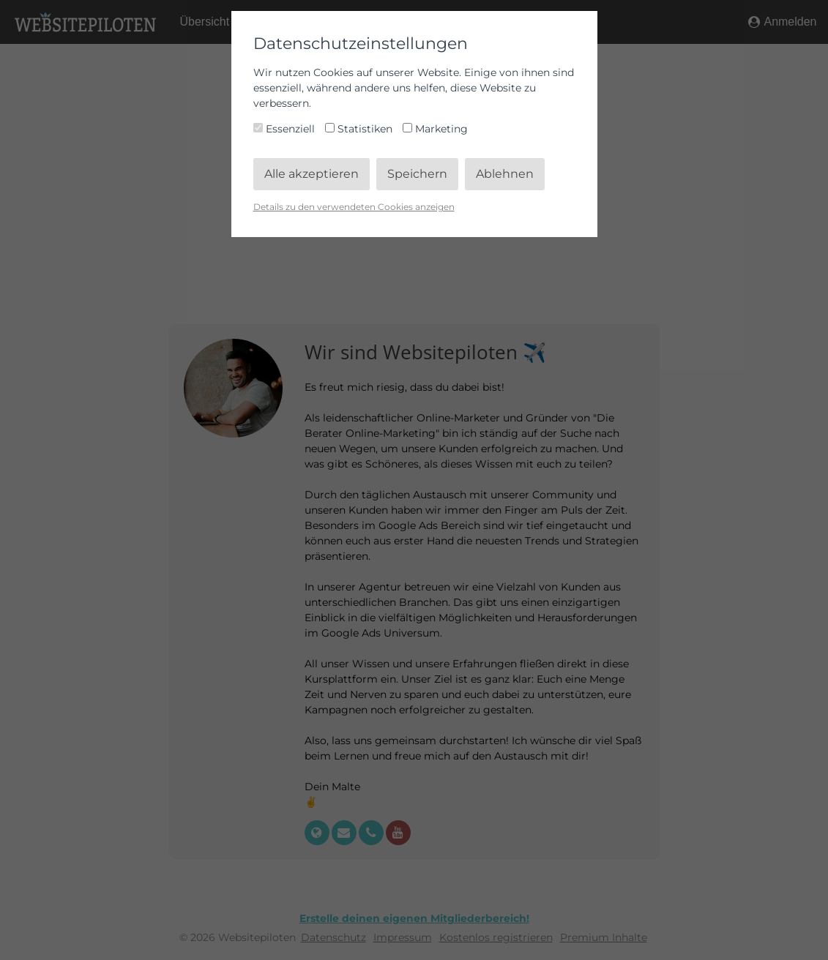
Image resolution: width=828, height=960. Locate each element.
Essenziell (285, 128)
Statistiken (360, 128)
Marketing (435, 128)
